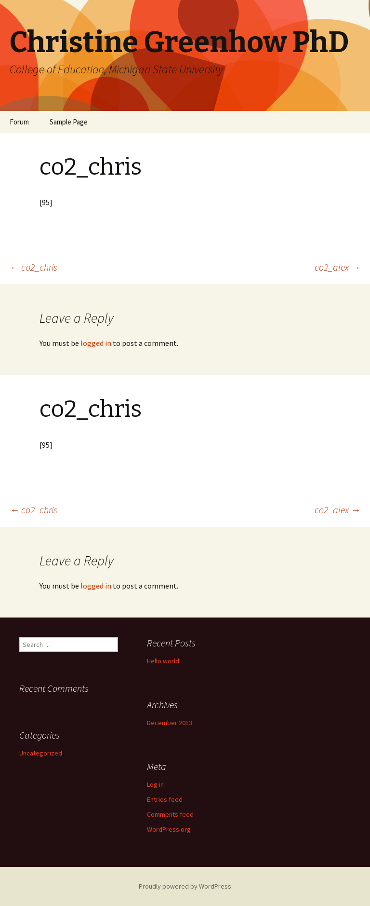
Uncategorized (40, 753)
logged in (95, 343)
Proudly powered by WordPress (185, 886)
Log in (155, 784)
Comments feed (170, 814)
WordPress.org (169, 829)
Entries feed (165, 799)
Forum (19, 121)
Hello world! (164, 661)
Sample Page (69, 121)
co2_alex (337, 267)
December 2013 (169, 722)
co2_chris (33, 267)
